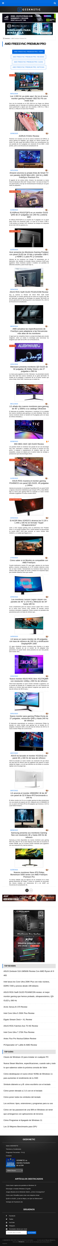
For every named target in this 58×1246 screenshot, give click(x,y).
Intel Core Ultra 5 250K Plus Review (19, 1013)
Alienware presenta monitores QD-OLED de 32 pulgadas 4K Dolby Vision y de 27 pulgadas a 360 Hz (29, 369)
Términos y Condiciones (13, 1149)
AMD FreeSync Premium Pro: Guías (28, 62)
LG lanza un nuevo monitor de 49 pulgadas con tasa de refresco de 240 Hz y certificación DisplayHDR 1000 (29, 641)
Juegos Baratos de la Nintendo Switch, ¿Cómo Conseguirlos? (25, 1192)
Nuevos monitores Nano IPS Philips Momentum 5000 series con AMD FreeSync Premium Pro (29, 874)
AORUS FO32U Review (29, 136)
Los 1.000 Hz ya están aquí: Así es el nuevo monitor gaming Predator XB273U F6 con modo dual (29, 98)
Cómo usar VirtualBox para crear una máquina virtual (22, 1195)
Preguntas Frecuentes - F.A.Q (15, 1152)
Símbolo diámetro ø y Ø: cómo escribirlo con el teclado (27, 1084)
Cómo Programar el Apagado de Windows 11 (23, 1120)
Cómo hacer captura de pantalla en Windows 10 (21, 1185)
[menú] (3, 3)
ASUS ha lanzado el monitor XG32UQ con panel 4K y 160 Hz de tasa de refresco (29, 757)
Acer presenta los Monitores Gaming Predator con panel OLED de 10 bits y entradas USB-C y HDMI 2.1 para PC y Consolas (29, 254)
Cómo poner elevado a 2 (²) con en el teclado (23, 1091)
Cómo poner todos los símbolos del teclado (22, 1097)
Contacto (9, 1156)
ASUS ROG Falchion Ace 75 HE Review (21, 1026)
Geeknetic (7, 38)
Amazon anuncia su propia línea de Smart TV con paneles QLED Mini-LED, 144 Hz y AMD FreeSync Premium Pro (29, 175)
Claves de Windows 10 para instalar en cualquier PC (26, 1057)
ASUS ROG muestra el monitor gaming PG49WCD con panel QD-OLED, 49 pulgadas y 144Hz (29, 483)
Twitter (9, 1219)
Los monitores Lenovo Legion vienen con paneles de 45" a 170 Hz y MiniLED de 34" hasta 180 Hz (29, 601)
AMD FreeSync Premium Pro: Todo (28, 51)
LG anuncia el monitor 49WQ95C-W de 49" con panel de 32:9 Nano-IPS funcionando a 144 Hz (28, 795)
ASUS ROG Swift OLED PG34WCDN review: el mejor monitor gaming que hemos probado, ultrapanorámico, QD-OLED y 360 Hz (29, 996)
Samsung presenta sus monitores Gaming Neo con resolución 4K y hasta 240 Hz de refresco (29, 835)
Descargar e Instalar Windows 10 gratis (18, 1188)
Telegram (10, 1226)
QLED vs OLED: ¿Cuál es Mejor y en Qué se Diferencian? (24, 1198)
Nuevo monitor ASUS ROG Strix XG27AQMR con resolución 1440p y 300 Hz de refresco (29, 680)
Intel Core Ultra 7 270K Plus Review (19, 1032)
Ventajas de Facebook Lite (14, 1202)
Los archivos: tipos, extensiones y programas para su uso (28, 1103)
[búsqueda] (55, 3)
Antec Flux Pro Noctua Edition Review (20, 1039)
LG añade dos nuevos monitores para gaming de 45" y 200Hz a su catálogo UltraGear (29, 407)
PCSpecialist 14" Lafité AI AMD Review (20, 1045)
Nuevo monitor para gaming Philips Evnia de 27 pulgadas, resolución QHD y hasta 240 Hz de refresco (29, 718)
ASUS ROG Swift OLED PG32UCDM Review (29, 292)
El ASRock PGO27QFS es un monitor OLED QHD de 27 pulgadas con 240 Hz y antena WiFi (29, 215)
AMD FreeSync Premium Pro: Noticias (28, 67)
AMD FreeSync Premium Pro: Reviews (28, 57)
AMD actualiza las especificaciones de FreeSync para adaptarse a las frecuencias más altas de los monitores (29, 331)
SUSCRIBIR (32, 1232)
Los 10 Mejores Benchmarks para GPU (20, 1127)
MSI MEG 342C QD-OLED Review (29, 444)
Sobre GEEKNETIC (12, 1146)
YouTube (10, 1222)
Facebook (10, 1216)
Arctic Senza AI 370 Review (15, 1007)
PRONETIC (22, 1241)
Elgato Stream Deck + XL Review (18, 1020)
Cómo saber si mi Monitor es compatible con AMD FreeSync (29, 561)
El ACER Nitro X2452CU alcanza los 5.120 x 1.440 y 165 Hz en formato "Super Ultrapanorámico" (29, 523)
